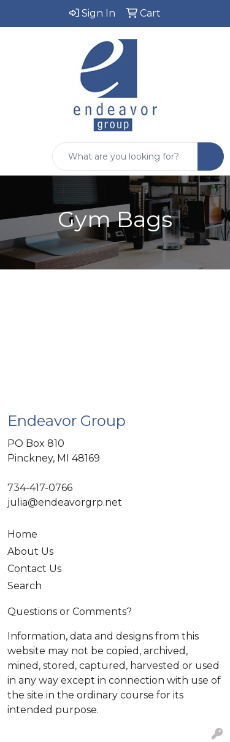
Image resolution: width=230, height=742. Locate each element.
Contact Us (34, 568)
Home (22, 534)
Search (24, 586)
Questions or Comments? (69, 611)
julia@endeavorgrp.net (64, 502)
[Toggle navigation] (19, 156)
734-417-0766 (39, 487)
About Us (30, 551)
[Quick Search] (125, 156)
